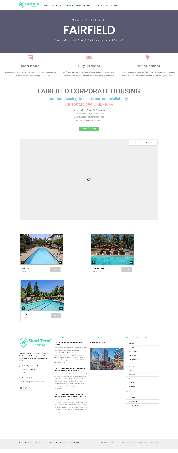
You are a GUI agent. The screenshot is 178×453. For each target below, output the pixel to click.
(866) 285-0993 (111, 5)
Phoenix (131, 351)
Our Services (56, 5)
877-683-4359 (27, 381)
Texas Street (97, 269)
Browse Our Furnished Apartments (77, 5)
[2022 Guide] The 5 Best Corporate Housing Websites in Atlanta (69, 373)
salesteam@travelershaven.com (33, 386)
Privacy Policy (133, 405)
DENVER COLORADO (97, 347)
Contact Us (98, 5)
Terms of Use (133, 409)
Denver (131, 347)
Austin (131, 375)
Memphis (132, 367)
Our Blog (132, 402)
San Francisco (133, 363)
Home (46, 5)
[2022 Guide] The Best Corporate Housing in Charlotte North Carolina (70, 399)
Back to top (154, 447)
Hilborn (26, 268)
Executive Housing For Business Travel (68, 347)
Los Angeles (133, 355)
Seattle (131, 386)
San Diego (132, 359)
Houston (132, 378)
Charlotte (132, 371)
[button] (89, 129)
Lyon (25, 318)
